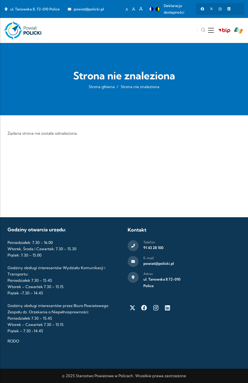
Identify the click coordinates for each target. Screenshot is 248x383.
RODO (13, 341)
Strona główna (102, 86)
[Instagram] (156, 308)
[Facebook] (144, 308)
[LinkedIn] (167, 308)
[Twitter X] (132, 308)
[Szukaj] (203, 30)
